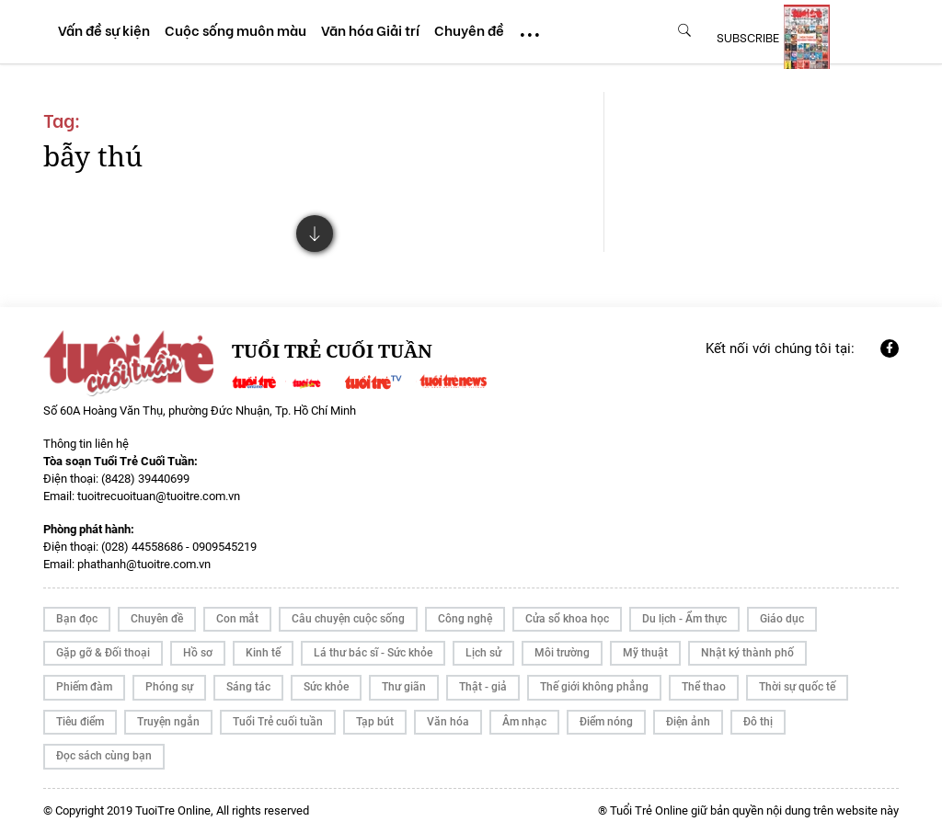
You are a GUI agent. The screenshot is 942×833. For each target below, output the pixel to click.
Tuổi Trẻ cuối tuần (278, 721)
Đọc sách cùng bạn (104, 755)
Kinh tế (263, 652)
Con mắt (237, 618)
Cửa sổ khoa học (567, 618)
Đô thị (758, 721)
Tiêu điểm (80, 721)
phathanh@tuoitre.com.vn (144, 564)
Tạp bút (375, 721)
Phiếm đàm (84, 686)
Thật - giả (483, 686)
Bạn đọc (77, 618)
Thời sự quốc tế (797, 686)
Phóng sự (169, 686)
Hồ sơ (198, 652)
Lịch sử (483, 652)
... (530, 26)
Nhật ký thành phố (747, 652)
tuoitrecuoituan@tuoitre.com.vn (158, 496)
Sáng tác (248, 686)
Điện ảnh (688, 721)
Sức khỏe (326, 686)
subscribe (748, 37)
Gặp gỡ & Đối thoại (103, 652)
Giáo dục (782, 618)
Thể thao (704, 686)
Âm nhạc (524, 721)
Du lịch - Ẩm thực (684, 618)
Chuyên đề (157, 618)
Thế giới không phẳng (594, 686)
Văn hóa (448, 721)
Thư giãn (404, 686)
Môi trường (562, 652)
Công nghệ (465, 618)
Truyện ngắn (168, 721)
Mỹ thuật (645, 652)
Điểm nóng (606, 721)
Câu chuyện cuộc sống (348, 618)
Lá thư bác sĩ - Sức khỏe (373, 652)
